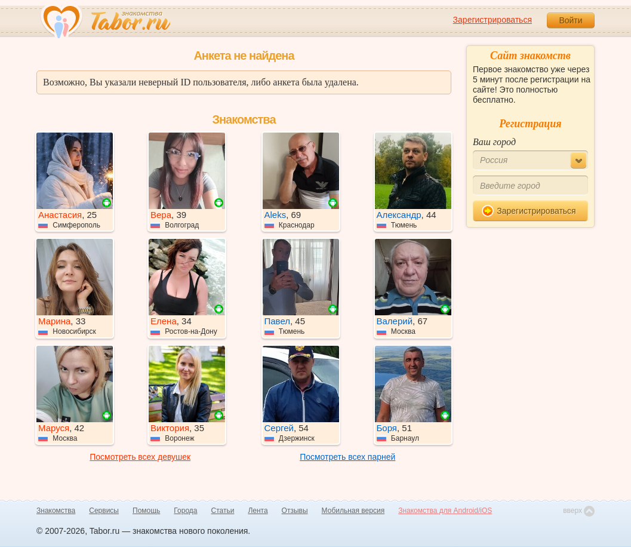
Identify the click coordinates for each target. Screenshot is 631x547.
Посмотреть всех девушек (140, 457)
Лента (257, 510)
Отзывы (295, 510)
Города (185, 510)
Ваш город (494, 142)
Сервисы (104, 510)
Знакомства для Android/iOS (445, 510)
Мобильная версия (353, 510)
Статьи (223, 510)
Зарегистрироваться (492, 19)
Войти (570, 20)
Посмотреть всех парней (347, 457)
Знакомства (55, 510)
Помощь (146, 510)
